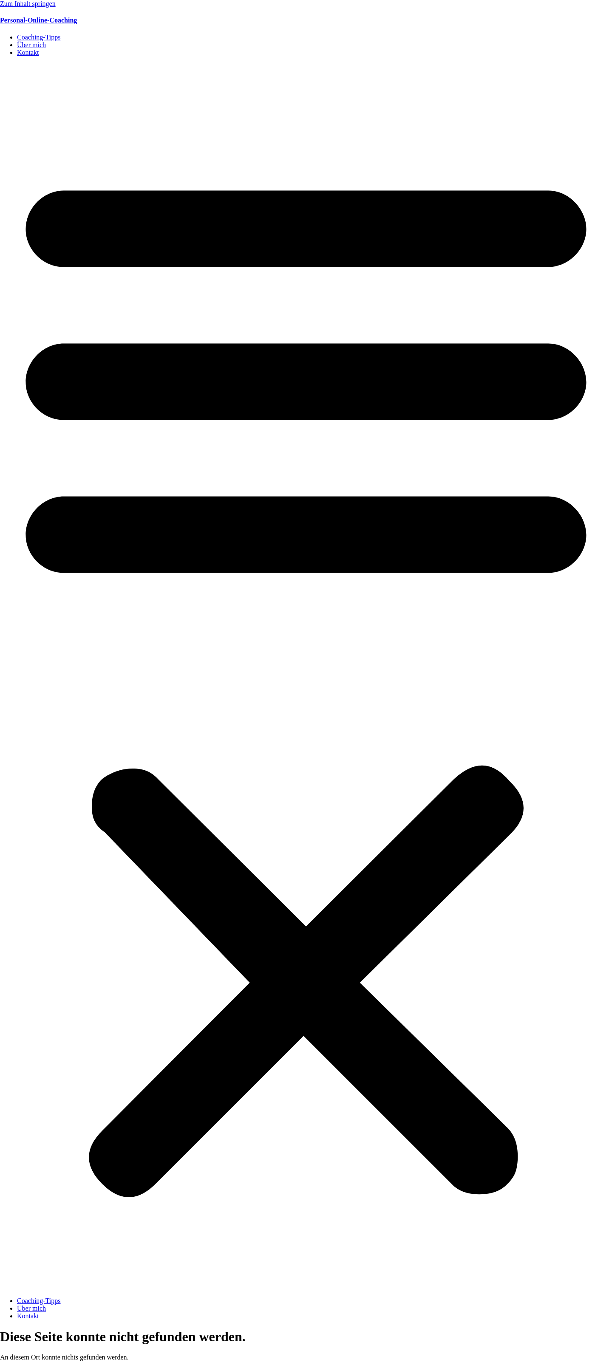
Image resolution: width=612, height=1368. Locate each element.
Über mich (31, 44)
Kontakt (28, 52)
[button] (306, 676)
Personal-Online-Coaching (38, 20)
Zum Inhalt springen (28, 3)
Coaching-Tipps (39, 37)
